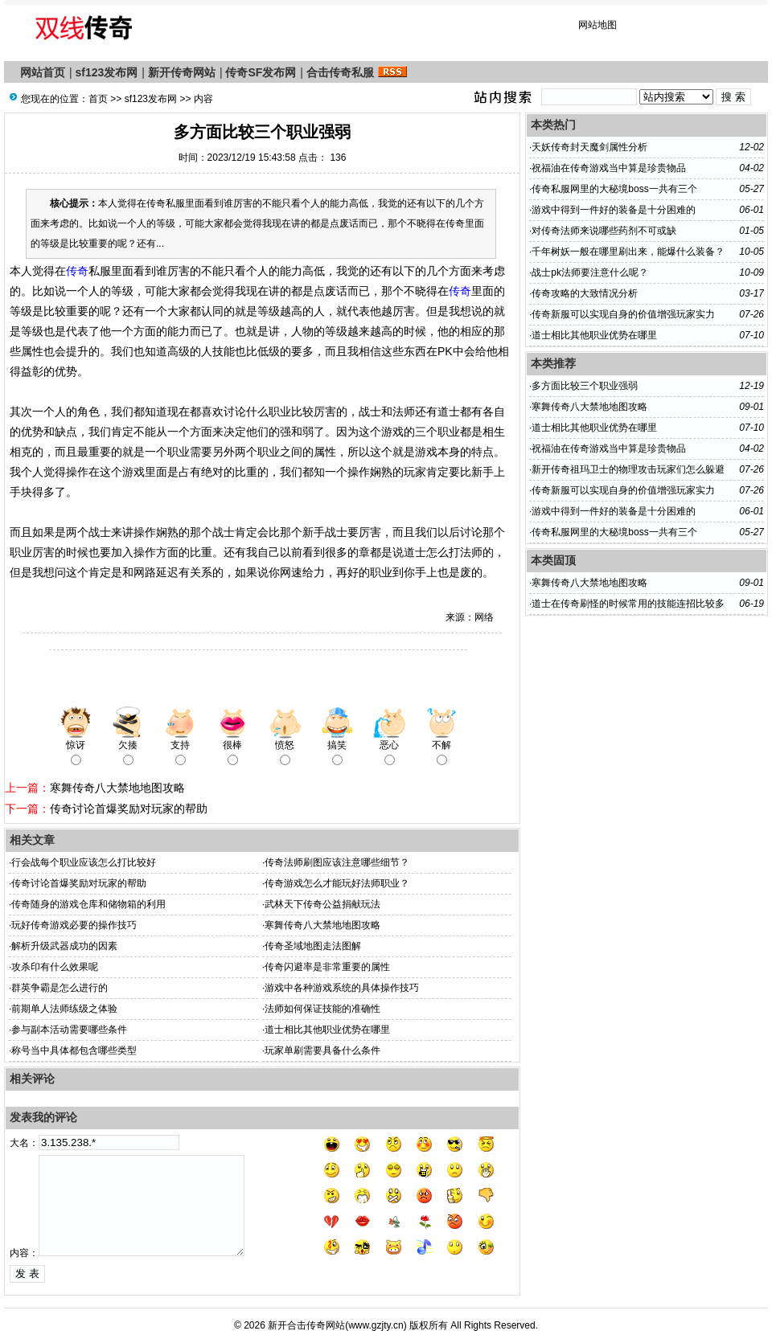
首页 (98, 98)
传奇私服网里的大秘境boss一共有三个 (614, 189)
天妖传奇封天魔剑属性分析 (589, 147)
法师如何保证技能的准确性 (322, 1008)
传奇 (77, 270)
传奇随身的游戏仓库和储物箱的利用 (88, 904)
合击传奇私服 (340, 72)
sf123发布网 (107, 72)
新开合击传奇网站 (306, 1325)
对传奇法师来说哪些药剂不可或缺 (604, 230)
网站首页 (42, 72)
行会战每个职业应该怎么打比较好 (83, 862)
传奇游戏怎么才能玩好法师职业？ (337, 883)
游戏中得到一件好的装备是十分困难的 (614, 209)
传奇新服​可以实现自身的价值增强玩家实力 (623, 314)
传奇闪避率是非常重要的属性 (327, 967)
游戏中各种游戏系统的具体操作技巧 (342, 987)
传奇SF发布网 (260, 72)
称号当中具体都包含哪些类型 (74, 1050)
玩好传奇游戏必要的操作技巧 (74, 925)
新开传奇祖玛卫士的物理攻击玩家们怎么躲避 (628, 469)
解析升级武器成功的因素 (64, 946)
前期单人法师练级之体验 (64, 1008)
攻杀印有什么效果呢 (54, 967)
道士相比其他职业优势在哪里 (327, 1029)
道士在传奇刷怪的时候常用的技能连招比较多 (628, 603)
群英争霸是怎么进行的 (59, 987)
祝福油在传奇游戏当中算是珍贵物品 (609, 168)
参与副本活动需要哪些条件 (69, 1029)
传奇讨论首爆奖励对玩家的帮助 (128, 808)
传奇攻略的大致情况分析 (585, 293)
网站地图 (597, 25)
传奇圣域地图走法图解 (313, 946)
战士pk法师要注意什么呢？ (590, 272)
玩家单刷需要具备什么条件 (322, 1050)
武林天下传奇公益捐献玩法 (322, 904)
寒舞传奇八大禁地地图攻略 (117, 787)
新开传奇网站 (182, 72)
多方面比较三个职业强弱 (585, 385)
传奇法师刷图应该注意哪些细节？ (337, 862)
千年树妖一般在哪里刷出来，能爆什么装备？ (628, 251)
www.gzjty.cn (375, 1325)
